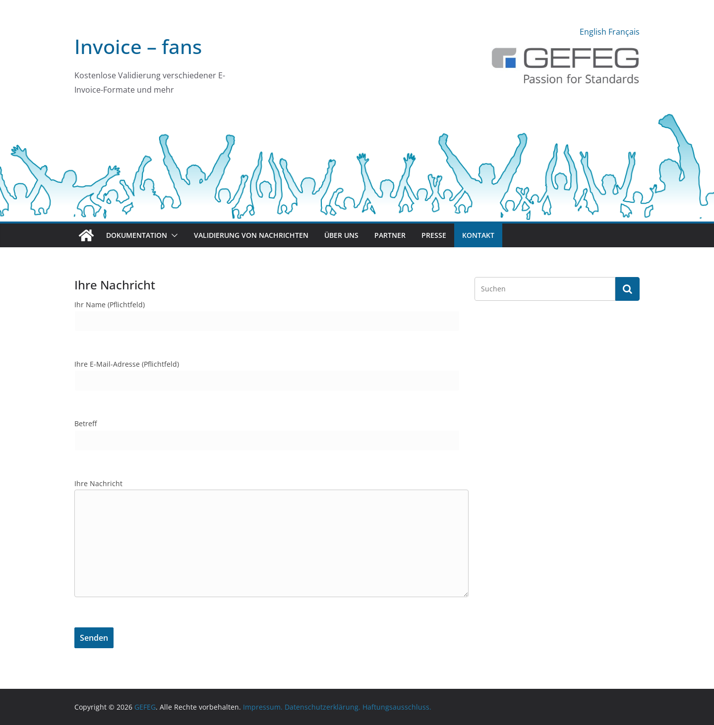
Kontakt (478, 235)
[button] (172, 235)
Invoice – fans (138, 46)
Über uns (341, 235)
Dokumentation (136, 235)
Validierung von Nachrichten (251, 235)
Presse (433, 235)
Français (624, 31)
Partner (390, 235)
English (593, 31)
